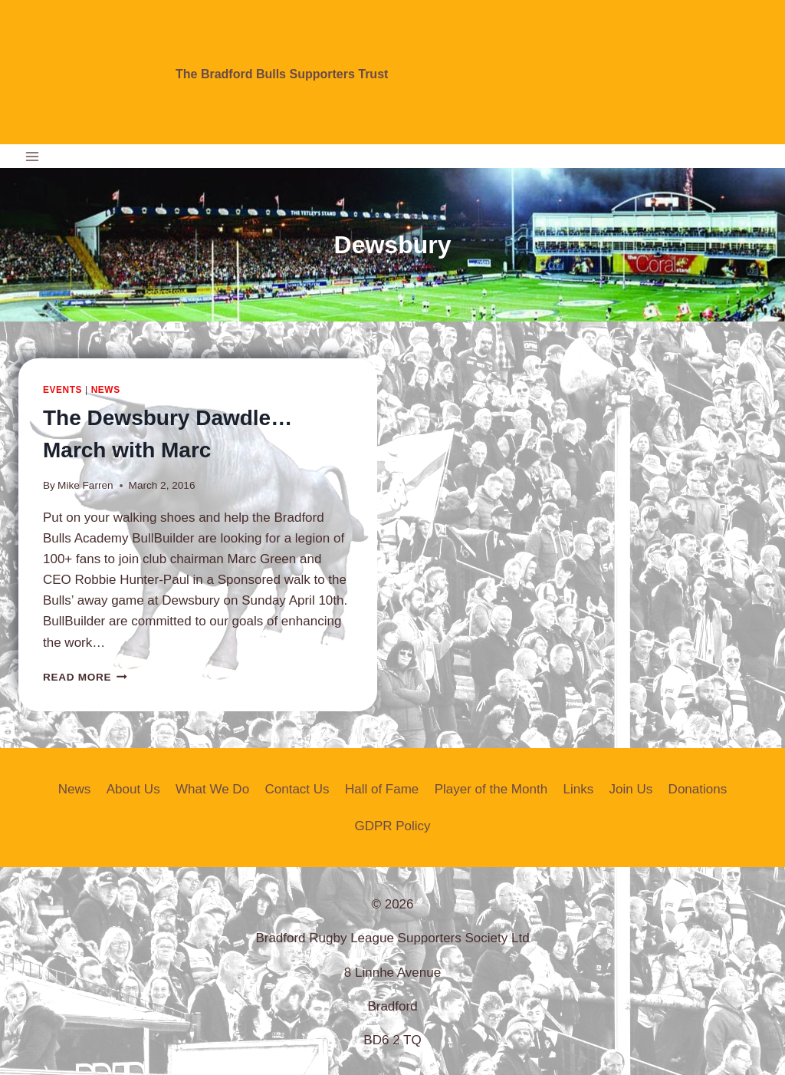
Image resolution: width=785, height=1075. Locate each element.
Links (578, 789)
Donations (698, 789)
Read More (85, 677)
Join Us (631, 789)
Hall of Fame (382, 789)
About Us (133, 789)
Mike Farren (85, 485)
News (105, 389)
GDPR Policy (392, 826)
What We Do (212, 789)
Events (62, 389)
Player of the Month (491, 789)
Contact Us (296, 789)
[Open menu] (32, 156)
